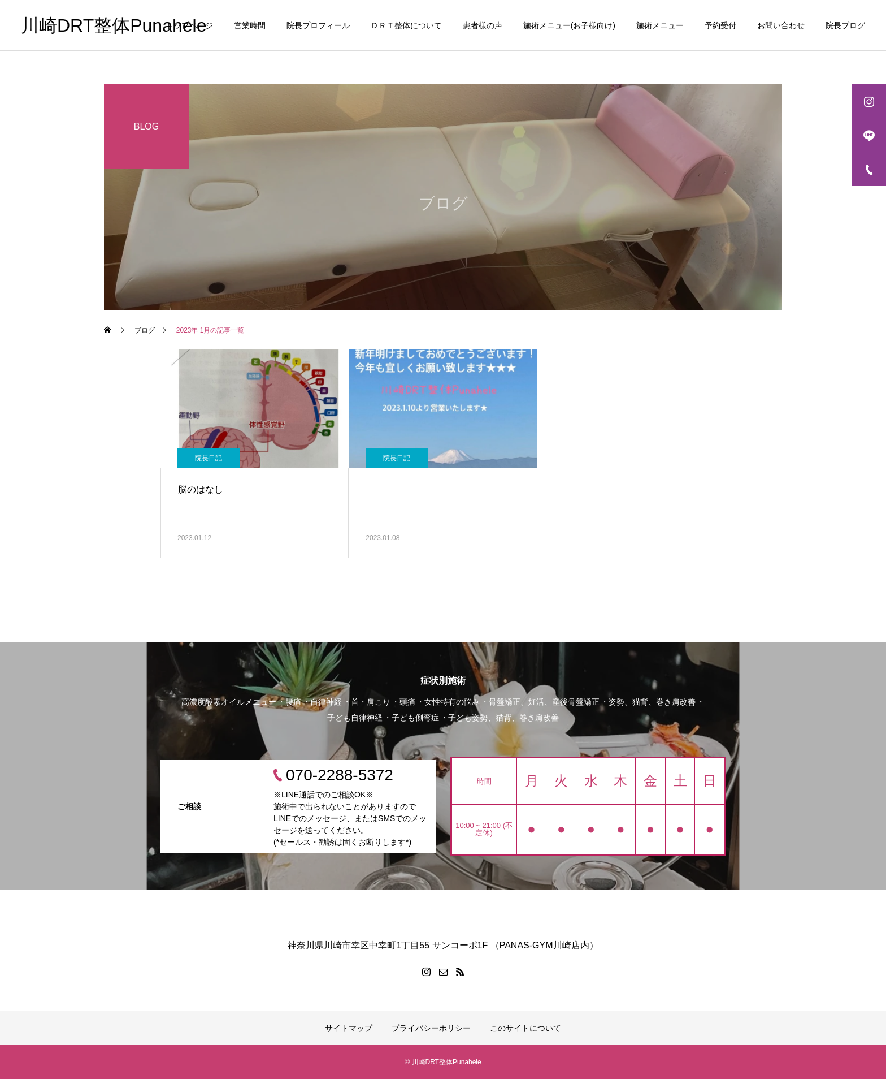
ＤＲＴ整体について (406, 25)
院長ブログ (845, 25)
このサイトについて (525, 1028)
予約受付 (720, 25)
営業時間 (250, 25)
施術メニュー (660, 25)
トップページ (189, 25)
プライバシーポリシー (431, 1028)
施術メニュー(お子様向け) (569, 25)
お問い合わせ (781, 25)
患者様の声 (482, 25)
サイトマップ (348, 1028)
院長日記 (208, 458)
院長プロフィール (318, 25)
